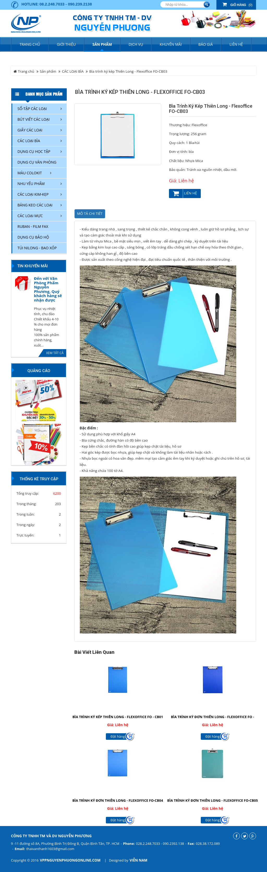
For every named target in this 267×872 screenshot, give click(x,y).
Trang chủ (30, 44)
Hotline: (30, 4)
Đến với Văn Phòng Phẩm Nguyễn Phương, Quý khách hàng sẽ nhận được (48, 289)
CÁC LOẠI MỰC (30, 215)
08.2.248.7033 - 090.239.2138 (65, 4)
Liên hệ (185, 193)
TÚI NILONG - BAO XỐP (37, 247)
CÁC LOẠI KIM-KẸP (32, 194)
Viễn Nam (138, 860)
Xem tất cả (55, 353)
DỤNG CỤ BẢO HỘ (33, 237)
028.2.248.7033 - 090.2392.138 (160, 843)
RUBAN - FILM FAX (32, 226)
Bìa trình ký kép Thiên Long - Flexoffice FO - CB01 (117, 716)
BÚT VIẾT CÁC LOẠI (33, 119)
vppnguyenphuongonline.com (70, 860)
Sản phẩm (48, 71)
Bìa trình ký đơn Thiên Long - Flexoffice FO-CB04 (117, 800)
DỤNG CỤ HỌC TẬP (33, 151)
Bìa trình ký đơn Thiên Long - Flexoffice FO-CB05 (212, 800)
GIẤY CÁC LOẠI (30, 130)
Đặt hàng (118, 736)
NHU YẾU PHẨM (31, 183)
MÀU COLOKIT (29, 172)
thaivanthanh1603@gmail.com (50, 848)
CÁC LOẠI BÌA (72, 71)
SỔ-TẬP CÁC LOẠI (32, 108)
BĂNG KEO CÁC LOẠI (34, 205)
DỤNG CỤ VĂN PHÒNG (36, 162)
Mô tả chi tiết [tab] (90, 213)
